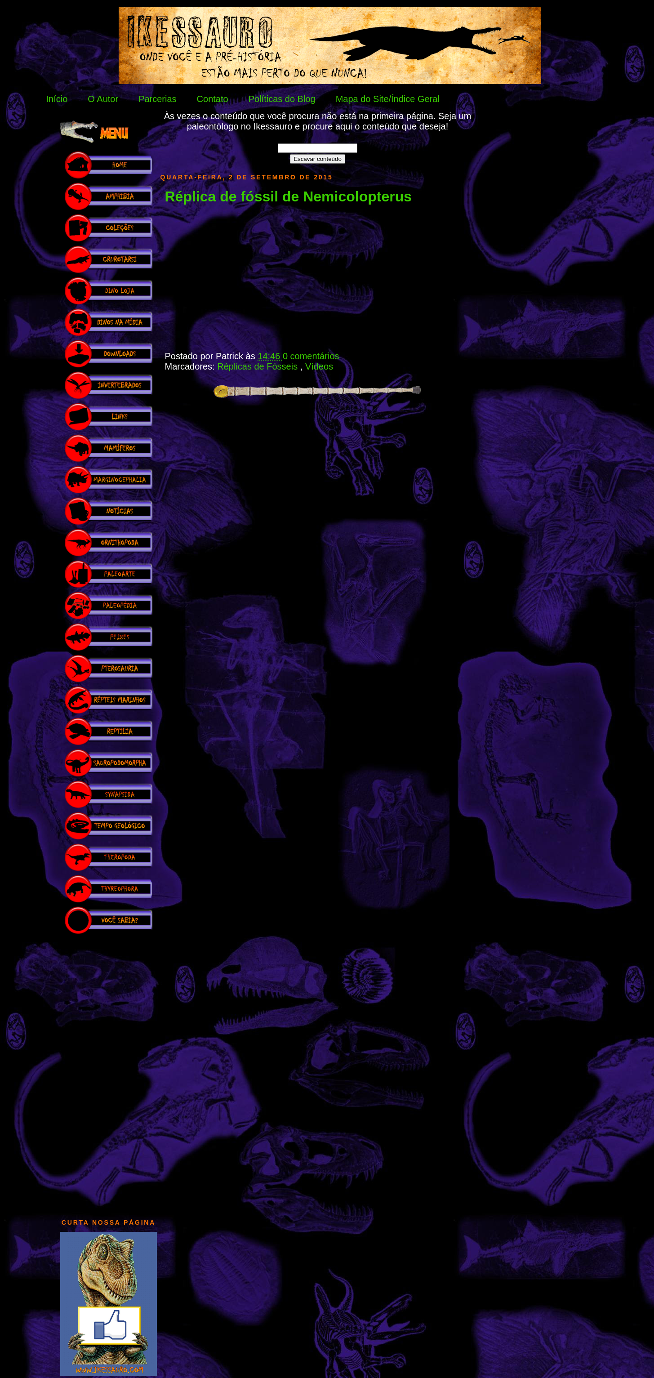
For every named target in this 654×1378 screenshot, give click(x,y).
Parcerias (157, 99)
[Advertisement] (109, 1072)
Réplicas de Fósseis (258, 366)
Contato (212, 99)
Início (57, 99)
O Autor (103, 99)
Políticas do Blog (282, 99)
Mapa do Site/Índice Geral (388, 99)
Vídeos (319, 366)
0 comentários (311, 356)
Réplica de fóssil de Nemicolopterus (288, 196)
